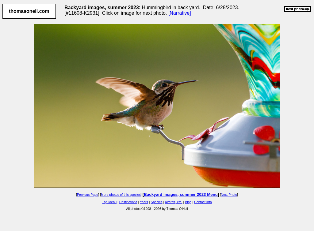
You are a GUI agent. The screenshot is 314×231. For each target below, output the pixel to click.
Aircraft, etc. (173, 202)
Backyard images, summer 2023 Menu (181, 194)
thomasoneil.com (29, 11)
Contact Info (203, 202)
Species (157, 202)
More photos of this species (121, 194)
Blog (188, 202)
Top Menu (109, 202)
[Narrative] (179, 13)
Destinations (128, 202)
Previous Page (87, 194)
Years (144, 202)
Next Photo (229, 194)
